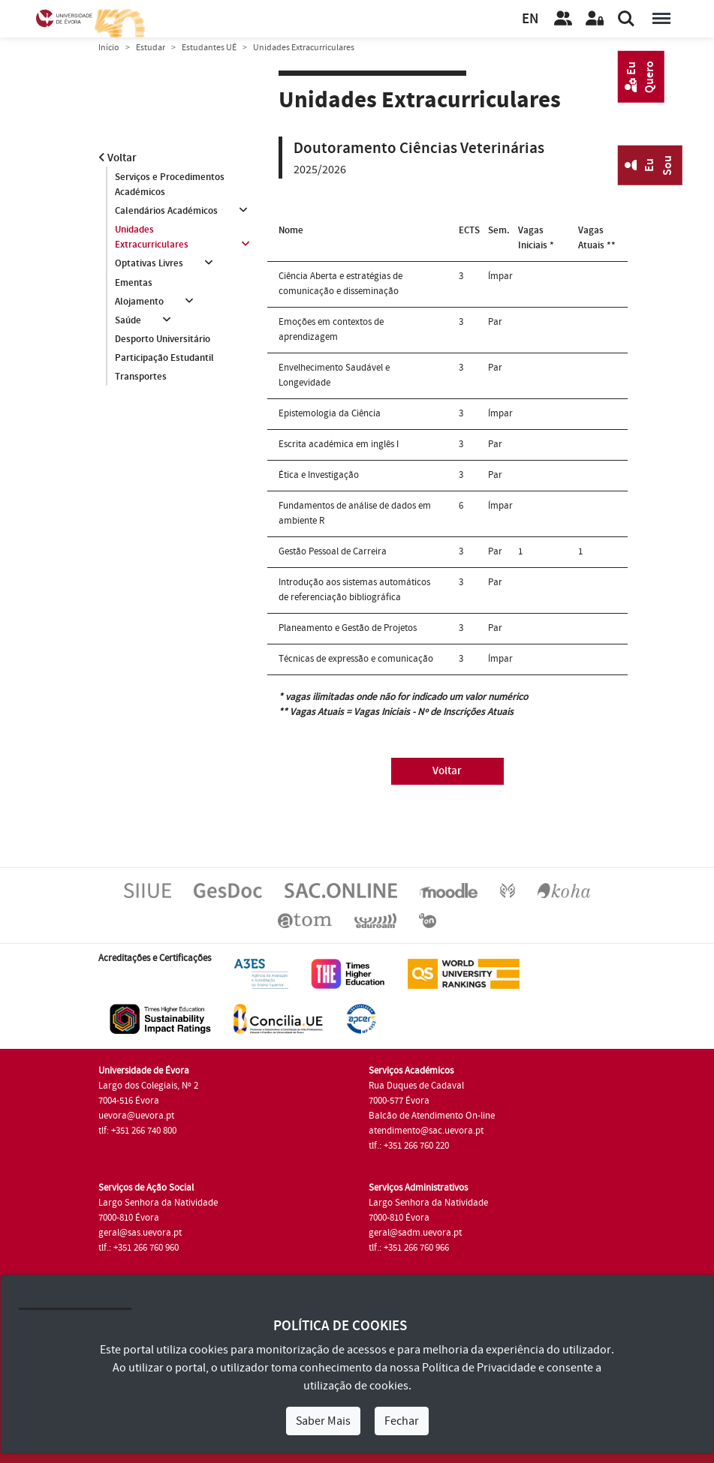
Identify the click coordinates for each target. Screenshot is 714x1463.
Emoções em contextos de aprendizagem (331, 329)
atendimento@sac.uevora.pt (426, 1130)
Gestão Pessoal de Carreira (333, 551)
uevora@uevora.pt (136, 1115)
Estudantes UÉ (209, 47)
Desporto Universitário (162, 340)
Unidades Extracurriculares (151, 237)
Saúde (128, 320)
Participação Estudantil (164, 358)
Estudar (150, 47)
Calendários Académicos (166, 211)
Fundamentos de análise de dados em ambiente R (355, 513)
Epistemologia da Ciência (330, 413)
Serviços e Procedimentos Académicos (169, 184)
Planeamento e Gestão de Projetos (348, 628)
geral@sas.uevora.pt (140, 1232)
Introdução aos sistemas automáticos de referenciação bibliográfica (354, 589)
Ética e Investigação (319, 475)
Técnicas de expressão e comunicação (356, 658)
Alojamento (139, 301)
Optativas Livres (149, 264)
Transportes (141, 377)
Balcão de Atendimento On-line (432, 1115)
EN (530, 19)
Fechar (401, 1420)
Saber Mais (323, 1420)
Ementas (133, 283)
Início (108, 47)
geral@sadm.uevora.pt (415, 1232)
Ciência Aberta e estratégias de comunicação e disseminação (340, 283)
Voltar (117, 158)
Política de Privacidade (479, 1367)
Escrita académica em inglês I (339, 444)
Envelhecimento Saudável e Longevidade (334, 375)
